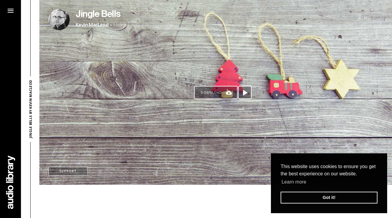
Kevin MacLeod (92, 24)
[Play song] (245, 92)
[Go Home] (10, 182)
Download (211, 92)
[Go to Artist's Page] (59, 19)
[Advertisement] (216, 201)
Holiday (121, 24)
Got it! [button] (329, 197)
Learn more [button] (294, 181)
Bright (142, 24)
